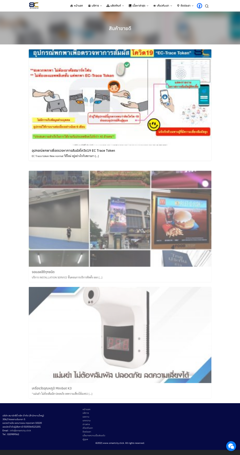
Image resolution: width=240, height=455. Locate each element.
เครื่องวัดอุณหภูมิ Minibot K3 (52, 392)
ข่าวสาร (86, 424)
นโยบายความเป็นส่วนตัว (94, 435)
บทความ (87, 420)
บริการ (86, 412)
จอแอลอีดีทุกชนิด (43, 275)
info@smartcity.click (20, 430)
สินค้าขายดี (120, 28)
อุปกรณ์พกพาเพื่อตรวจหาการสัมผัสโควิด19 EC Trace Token (73, 150)
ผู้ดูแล (85, 439)
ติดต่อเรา (87, 431)
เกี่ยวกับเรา (88, 427)
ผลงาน (86, 416)
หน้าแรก (86, 409)
